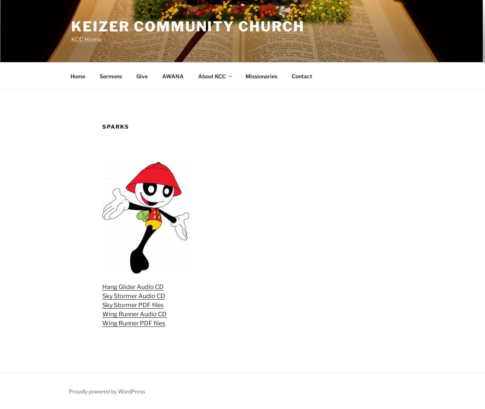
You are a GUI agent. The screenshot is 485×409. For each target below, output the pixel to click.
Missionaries (261, 76)
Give (142, 76)
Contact (302, 76)
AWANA (173, 76)
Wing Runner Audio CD (134, 314)
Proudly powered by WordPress (107, 391)
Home (77, 76)
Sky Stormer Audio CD (133, 296)
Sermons (111, 76)
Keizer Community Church (188, 26)
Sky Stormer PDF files (133, 305)
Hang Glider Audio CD (133, 287)
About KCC (215, 76)
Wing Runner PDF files (133, 323)
